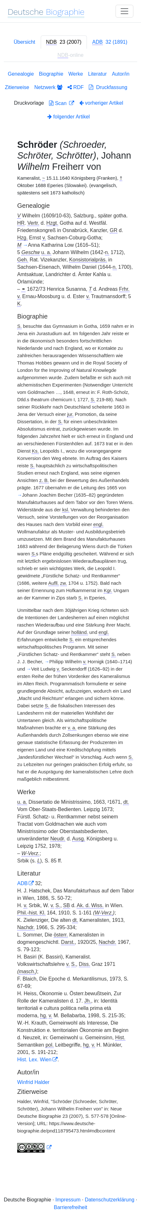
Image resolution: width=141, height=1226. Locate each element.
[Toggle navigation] (124, 11)
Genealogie (21, 74)
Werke (75, 74)
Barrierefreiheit (70, 1207)
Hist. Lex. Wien (34, 1059)
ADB (22, 883)
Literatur (97, 74)
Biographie (51, 74)
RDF (75, 87)
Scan (58, 103)
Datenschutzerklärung (109, 1199)
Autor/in (120, 74)
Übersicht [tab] (24, 42)
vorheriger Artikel (101, 103)
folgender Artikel (68, 116)
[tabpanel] (70, 613)
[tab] (64, 42)
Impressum (68, 1199)
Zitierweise (17, 87)
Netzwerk (48, 87)
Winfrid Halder (33, 1082)
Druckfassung (108, 87)
